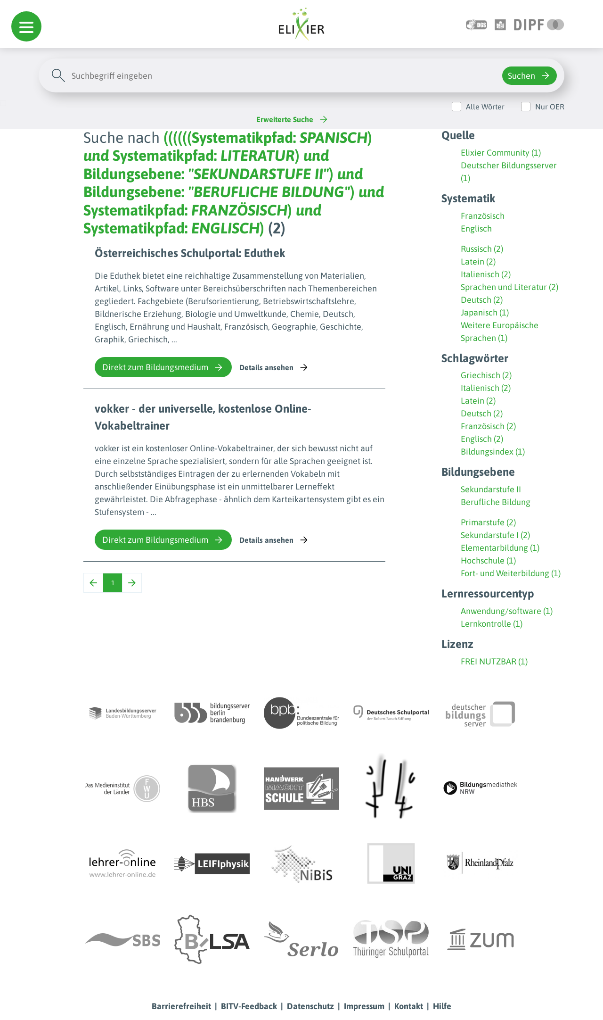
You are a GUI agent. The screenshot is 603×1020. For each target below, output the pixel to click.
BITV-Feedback (249, 1006)
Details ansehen (274, 367)
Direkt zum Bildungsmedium (163, 367)
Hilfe (442, 1006)
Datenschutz (310, 1006)
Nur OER (549, 106)
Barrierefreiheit (181, 1006)
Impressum (364, 1006)
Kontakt (408, 1006)
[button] (26, 26)
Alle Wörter (485, 106)
